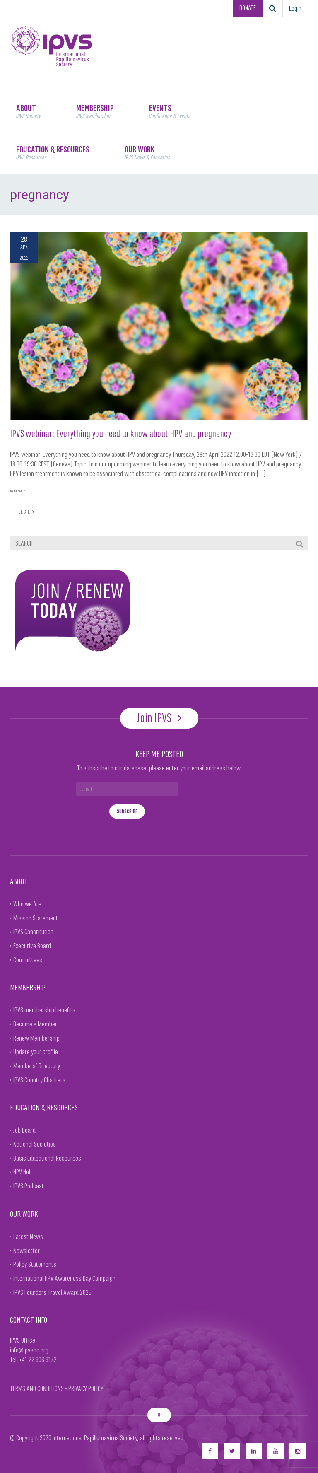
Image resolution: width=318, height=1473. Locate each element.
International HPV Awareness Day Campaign (64, 1278)
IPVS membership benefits (44, 1010)
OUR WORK (148, 153)
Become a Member (35, 1023)
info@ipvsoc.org (29, 1349)
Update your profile (35, 1052)
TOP (159, 1414)
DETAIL (26, 511)
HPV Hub (22, 1172)
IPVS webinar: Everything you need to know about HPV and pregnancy (120, 433)
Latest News (28, 1236)
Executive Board (32, 945)
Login (295, 8)
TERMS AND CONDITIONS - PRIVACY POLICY (57, 1388)
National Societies (34, 1144)
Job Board (24, 1130)
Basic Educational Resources (47, 1158)
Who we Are (27, 903)
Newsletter (26, 1250)
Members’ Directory (36, 1065)
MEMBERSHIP (95, 111)
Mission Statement (35, 917)
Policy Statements (34, 1264)
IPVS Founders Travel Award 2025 (52, 1292)
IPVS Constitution (33, 931)
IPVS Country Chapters (39, 1079)
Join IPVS (159, 717)
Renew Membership (36, 1038)
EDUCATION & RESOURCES (52, 153)
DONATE (246, 8)
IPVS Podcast (28, 1185)
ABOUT (28, 111)
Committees (27, 959)
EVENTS (169, 111)
